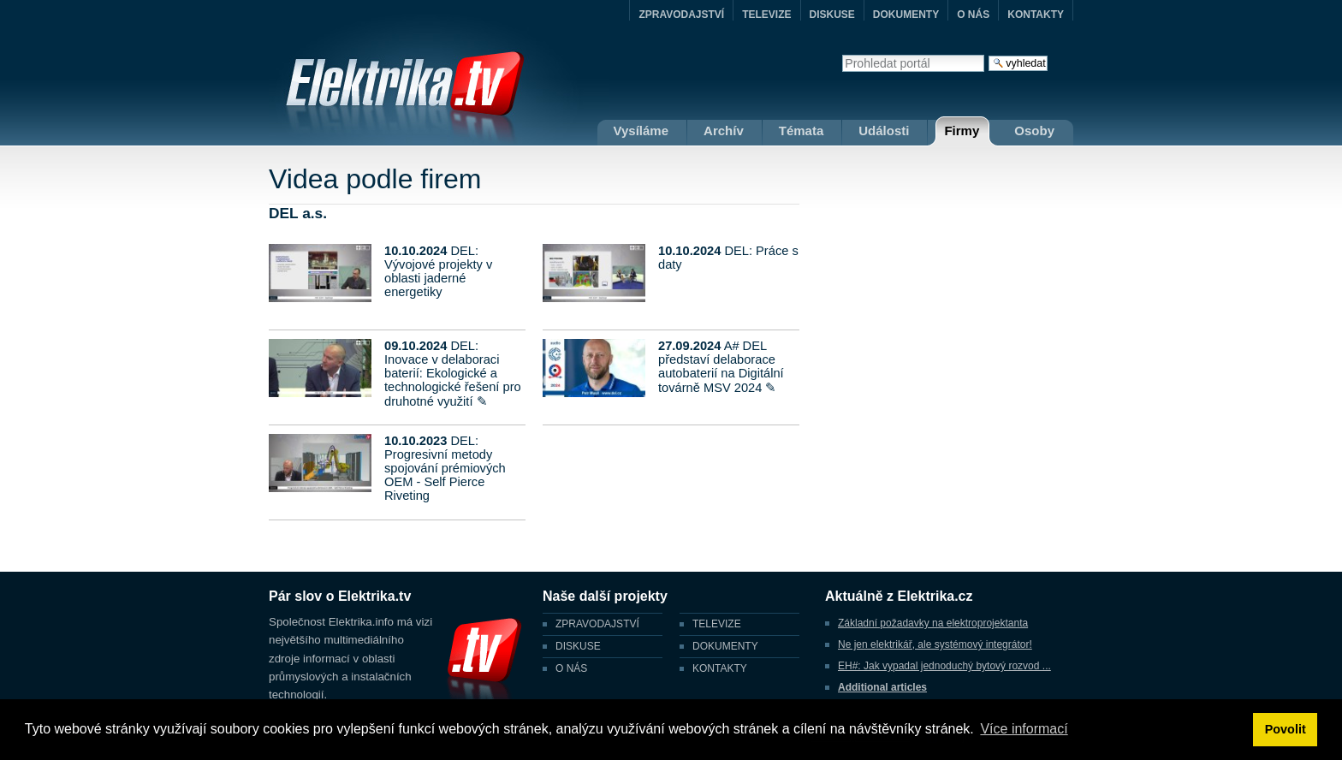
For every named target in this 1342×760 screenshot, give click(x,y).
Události (883, 130)
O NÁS (973, 15)
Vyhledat (841, 54)
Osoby (1034, 130)
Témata (801, 130)
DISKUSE (832, 15)
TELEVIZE (766, 15)
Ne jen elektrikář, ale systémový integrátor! (935, 644)
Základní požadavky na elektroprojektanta (933, 623)
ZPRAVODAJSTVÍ (681, 15)
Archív (724, 130)
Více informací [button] (1023, 728)
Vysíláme (641, 130)
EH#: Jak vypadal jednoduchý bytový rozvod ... (944, 666)
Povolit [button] (1285, 729)
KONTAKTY (1035, 15)
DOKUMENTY (906, 15)
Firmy (961, 130)
